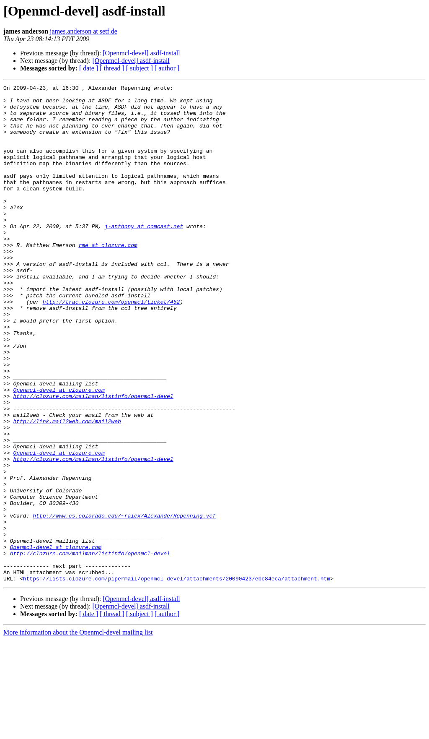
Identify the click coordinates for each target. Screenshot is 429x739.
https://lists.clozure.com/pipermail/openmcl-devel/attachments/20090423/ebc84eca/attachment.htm (176, 678)
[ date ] (88, 68)
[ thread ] (112, 68)
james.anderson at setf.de (83, 31)
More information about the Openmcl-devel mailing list (77, 731)
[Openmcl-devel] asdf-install (141, 53)
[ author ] (167, 68)
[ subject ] (139, 68)
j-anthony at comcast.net (144, 255)
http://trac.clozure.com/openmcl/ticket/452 (111, 345)
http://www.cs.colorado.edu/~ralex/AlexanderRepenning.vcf (124, 602)
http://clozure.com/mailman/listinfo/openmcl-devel (93, 459)
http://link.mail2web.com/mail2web (67, 489)
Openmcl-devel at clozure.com (58, 451)
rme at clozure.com (107, 277)
